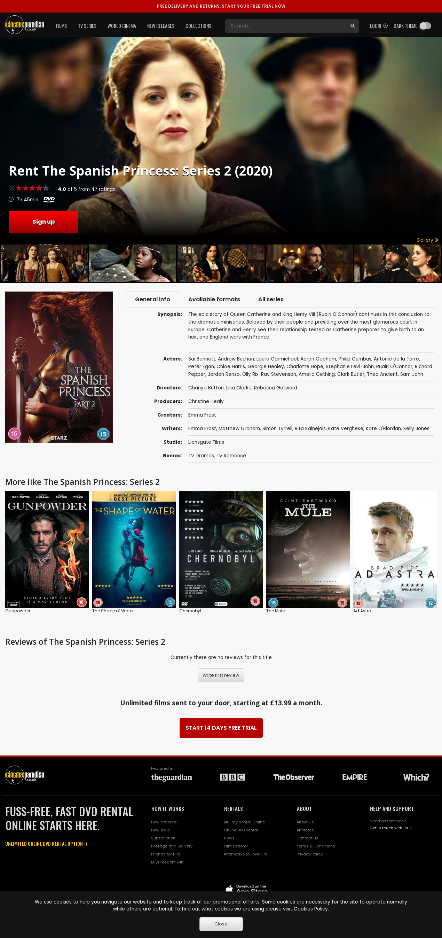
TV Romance (231, 455)
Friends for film (165, 854)
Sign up (43, 222)
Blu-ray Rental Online (244, 822)
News (229, 838)
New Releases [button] (160, 25)
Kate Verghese (345, 428)
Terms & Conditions (316, 846)
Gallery (428, 240)
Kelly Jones (416, 428)
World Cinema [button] (122, 25)
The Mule (275, 611)
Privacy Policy (310, 854)
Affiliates (305, 830)
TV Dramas (201, 455)
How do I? (160, 830)
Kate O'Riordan (383, 428)
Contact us (307, 838)
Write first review (221, 675)
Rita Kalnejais (310, 428)
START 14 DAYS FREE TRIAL (221, 728)
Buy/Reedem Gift (167, 862)
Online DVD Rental (241, 830)
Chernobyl (190, 611)
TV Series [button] (87, 25)
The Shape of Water (113, 611)
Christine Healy (206, 401)
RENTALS (233, 808)
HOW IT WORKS (167, 808)
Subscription (163, 838)
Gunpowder (17, 611)
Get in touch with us (389, 828)
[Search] (285, 26)
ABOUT (304, 808)
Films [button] (61, 25)
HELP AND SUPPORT (392, 808)
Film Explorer (236, 846)
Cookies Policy (311, 909)
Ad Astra (362, 611)
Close (221, 924)
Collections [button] (198, 25)
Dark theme (405, 25)
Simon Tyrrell (277, 428)
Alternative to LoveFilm (245, 854)
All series (271, 299)
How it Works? (164, 822)
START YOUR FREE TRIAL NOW (221, 6)
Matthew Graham (239, 428)
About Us (305, 822)
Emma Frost (202, 415)
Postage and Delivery (171, 846)
